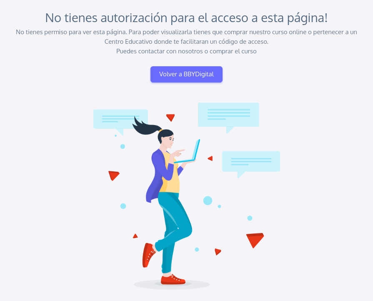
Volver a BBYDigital (186, 74)
